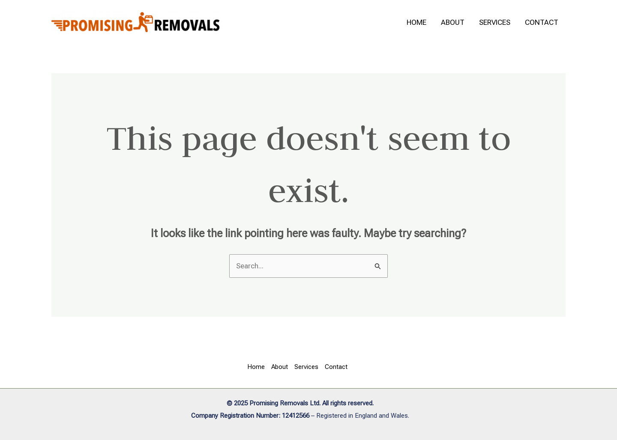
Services (494, 22)
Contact (541, 22)
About (452, 22)
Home (416, 22)
